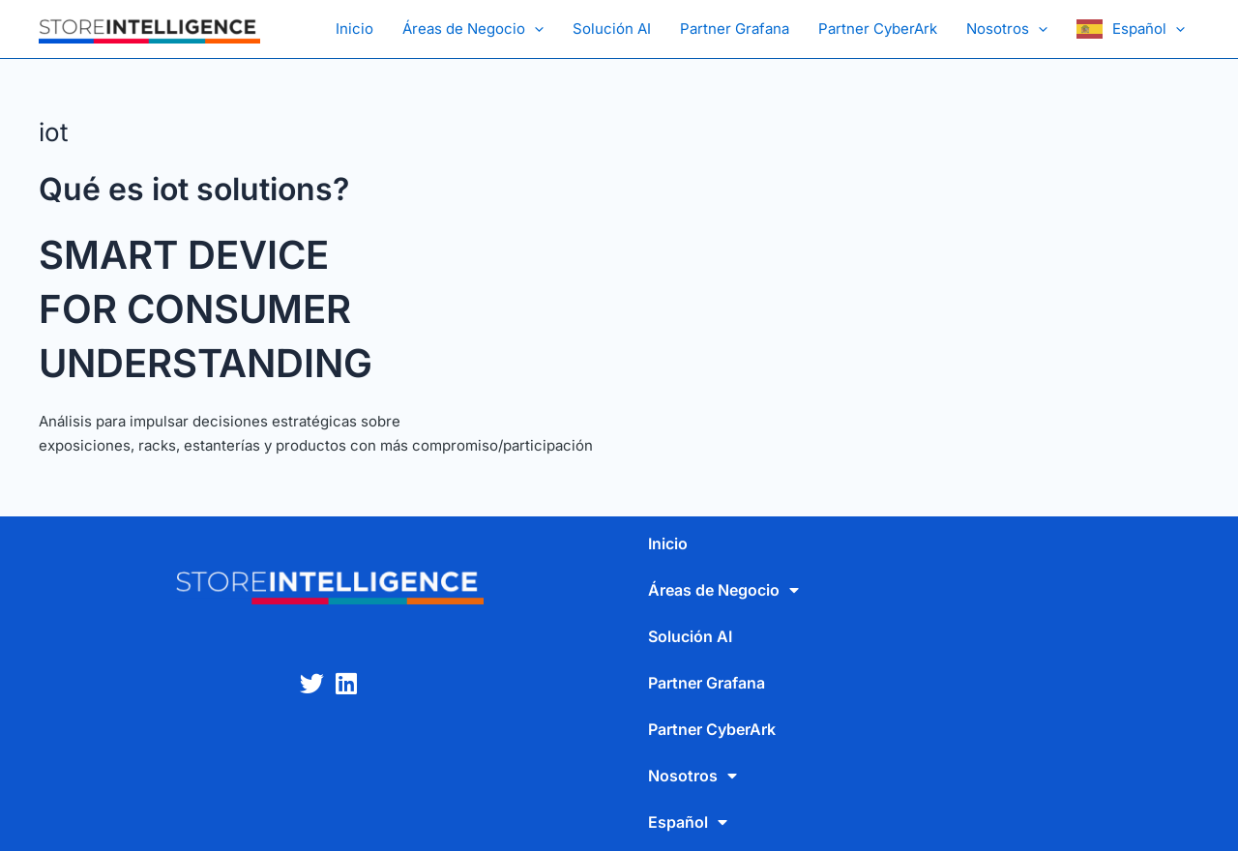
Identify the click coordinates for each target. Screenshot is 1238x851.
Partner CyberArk (877, 28)
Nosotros (1006, 29)
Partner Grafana (734, 28)
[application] (534, 29)
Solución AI (612, 28)
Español (1148, 29)
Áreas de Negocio (473, 29)
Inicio (354, 28)
